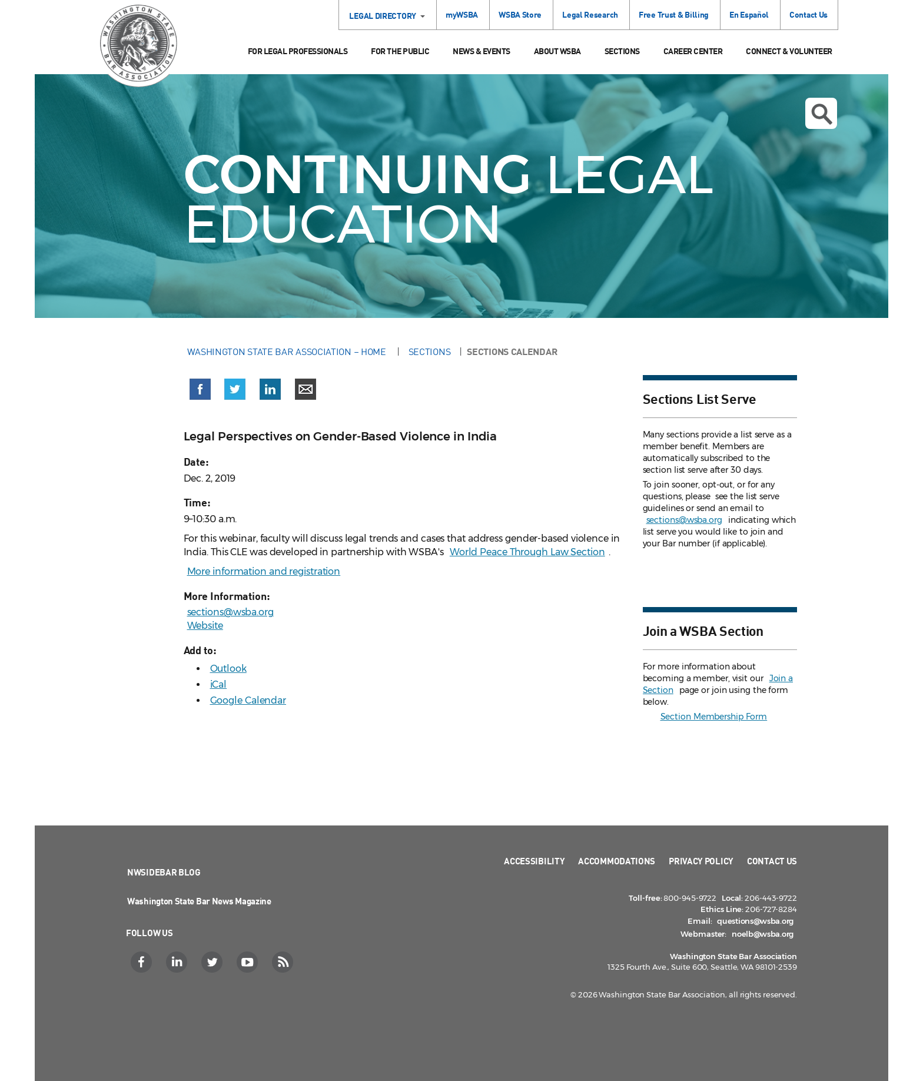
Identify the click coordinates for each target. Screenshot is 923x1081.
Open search (821, 114)
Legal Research (590, 14)
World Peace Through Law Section (527, 552)
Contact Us (808, 14)
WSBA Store (520, 14)
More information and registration (264, 571)
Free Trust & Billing (674, 14)
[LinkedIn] (178, 962)
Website (205, 625)
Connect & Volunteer (789, 51)
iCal (218, 684)
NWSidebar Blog (164, 872)
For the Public (400, 51)
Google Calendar (248, 700)
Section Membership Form (714, 716)
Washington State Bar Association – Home (288, 351)
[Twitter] (213, 962)
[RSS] (284, 962)
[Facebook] (142, 962)
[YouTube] (248, 962)
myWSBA (462, 14)
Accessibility (534, 860)
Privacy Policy (701, 860)
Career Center (693, 51)
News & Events (481, 51)
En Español (749, 14)
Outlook (228, 668)
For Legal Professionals (298, 51)
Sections (622, 51)
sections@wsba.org (230, 612)
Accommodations (616, 860)
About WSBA (557, 51)
